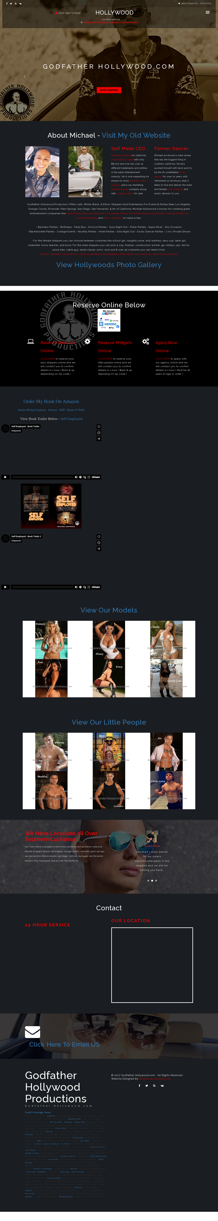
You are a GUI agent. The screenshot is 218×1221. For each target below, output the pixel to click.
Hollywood (117, 12)
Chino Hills (60, 1137)
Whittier (29, 1206)
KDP (62, 409)
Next (192, 77)
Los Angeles (30, 1159)
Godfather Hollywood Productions (56, 1096)
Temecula (78, 1196)
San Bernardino (54, 1187)
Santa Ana (64, 1181)
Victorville (30, 1202)
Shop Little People (109, 91)
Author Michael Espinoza (32, 409)
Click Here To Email (70, 13)
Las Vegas (84, 1150)
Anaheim (51, 1125)
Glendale (29, 1143)
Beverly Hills (56, 1131)
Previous (26, 77)
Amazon (52, 409)
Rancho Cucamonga (42, 1178)
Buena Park (79, 1131)
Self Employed (71, 419)
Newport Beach (68, 1165)
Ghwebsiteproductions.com (156, 1088)
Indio (39, 1150)
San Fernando (77, 1181)
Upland (28, 1199)
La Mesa (37, 1153)
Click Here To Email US (56, 1048)
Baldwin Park (74, 1128)
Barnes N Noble (76, 409)
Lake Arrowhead (51, 1153)
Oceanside (53, 1168)
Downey (49, 1140)
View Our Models (109, 610)
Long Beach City (97, 1156)
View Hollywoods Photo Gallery (109, 265)
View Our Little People (109, 722)
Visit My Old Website (136, 135)
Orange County (32, 1162)
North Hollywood (98, 1165)
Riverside (30, 1181)
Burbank (68, 1131)
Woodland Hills (66, 1206)
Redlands (41, 1181)
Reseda (73, 1178)
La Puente (65, 1153)
